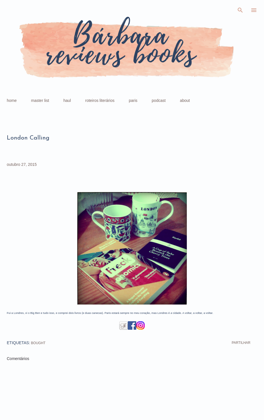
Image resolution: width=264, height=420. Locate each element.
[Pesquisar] (240, 10)
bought (38, 343)
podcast (159, 100)
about (185, 100)
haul (67, 100)
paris (133, 100)
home (12, 100)
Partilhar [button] (241, 343)
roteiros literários (99, 100)
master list (40, 100)
